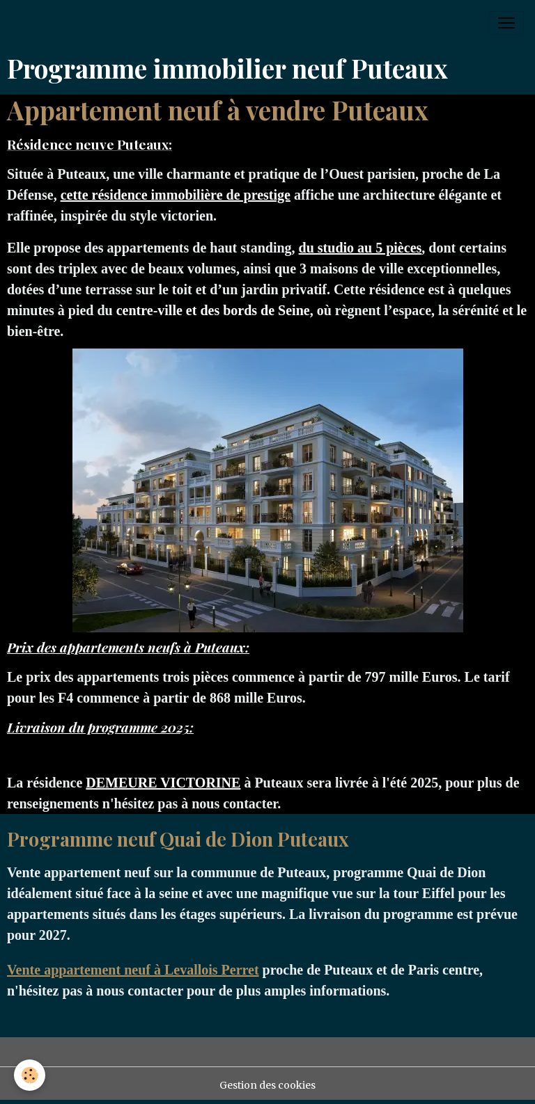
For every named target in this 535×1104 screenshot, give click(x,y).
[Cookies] (29, 1075)
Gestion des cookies (267, 1085)
